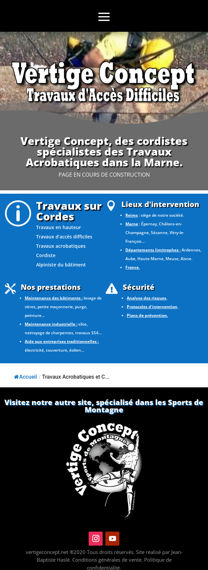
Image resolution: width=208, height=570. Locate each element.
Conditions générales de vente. (108, 559)
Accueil (25, 377)
